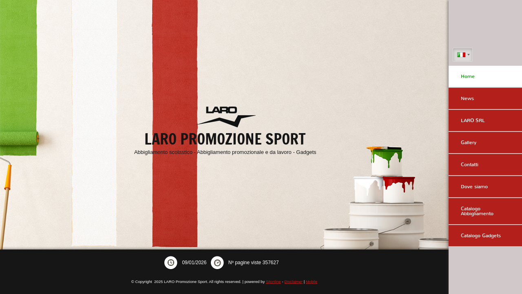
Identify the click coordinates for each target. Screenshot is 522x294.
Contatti (469, 164)
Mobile (311, 281)
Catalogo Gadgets (481, 235)
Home (468, 76)
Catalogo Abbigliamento (477, 211)
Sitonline (273, 281)
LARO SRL (473, 120)
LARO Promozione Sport (225, 139)
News (467, 98)
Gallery (468, 142)
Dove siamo (474, 186)
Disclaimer (293, 281)
